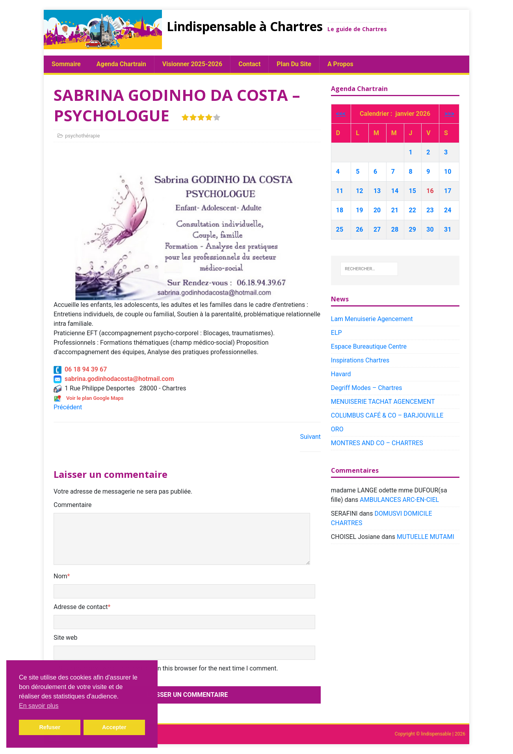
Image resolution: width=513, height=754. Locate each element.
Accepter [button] (114, 727)
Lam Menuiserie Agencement (372, 319)
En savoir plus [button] (39, 705)
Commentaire (73, 505)
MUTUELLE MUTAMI (425, 536)
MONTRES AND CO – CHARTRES (377, 443)
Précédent (68, 407)
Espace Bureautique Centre (369, 346)
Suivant (310, 436)
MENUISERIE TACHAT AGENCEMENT (383, 401)
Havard (341, 374)
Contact (249, 64)
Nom (60, 576)
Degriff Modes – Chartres (366, 388)
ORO (337, 429)
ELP (336, 332)
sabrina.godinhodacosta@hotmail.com (114, 379)
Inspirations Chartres (360, 360)
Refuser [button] (49, 727)
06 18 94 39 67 (80, 369)
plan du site (294, 64)
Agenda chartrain (121, 64)
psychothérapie (82, 136)
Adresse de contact (81, 607)
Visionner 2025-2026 (192, 64)
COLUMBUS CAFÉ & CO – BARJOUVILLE (387, 415)
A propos (340, 64)
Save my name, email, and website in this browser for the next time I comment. (168, 668)
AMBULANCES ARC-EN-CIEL (399, 499)
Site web (66, 637)
